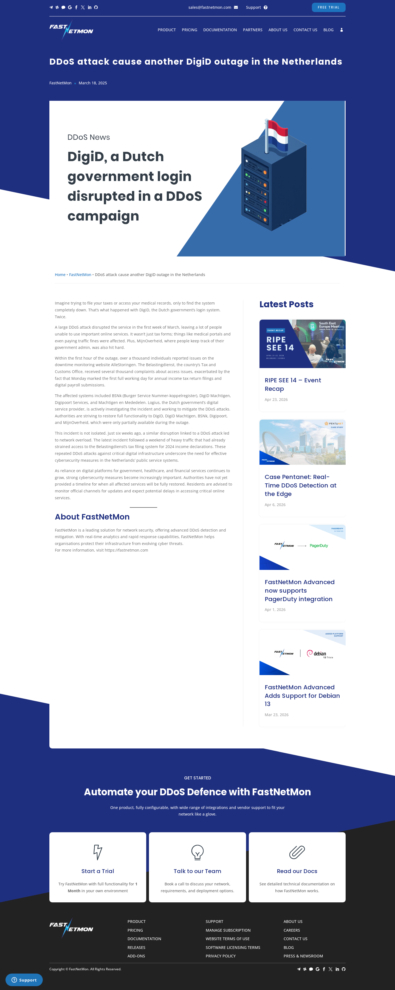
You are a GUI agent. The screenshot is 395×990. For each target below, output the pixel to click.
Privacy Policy (221, 956)
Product (167, 30)
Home (60, 274)
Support (253, 7)
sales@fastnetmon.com (209, 7)
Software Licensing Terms (233, 947)
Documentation (220, 30)
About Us (278, 30)
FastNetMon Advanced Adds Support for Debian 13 (302, 695)
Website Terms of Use (228, 939)
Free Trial (329, 7)
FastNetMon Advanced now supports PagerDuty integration (300, 590)
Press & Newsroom (303, 956)
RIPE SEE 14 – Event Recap (293, 384)
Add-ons (136, 956)
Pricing (189, 30)
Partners (253, 30)
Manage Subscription (228, 930)
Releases (136, 947)
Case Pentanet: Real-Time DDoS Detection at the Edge (301, 485)
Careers (292, 930)
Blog (328, 30)
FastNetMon (80, 274)
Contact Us (305, 30)
